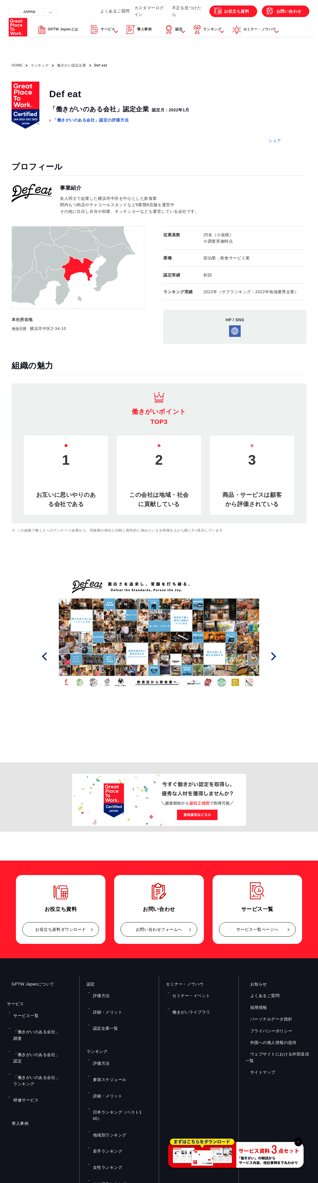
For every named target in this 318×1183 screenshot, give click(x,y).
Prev (52, 656)
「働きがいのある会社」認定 (35, 1028)
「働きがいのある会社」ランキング (41, 1037)
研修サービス (23, 1045)
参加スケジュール (106, 1044)
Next (275, 656)
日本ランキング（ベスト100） (117, 1061)
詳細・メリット (104, 1000)
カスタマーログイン (129, 23)
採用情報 (254, 1007)
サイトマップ (258, 1072)
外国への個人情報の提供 (269, 1042)
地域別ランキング (106, 1069)
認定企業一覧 (103, 1009)
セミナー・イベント (187, 992)
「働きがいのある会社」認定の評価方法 (91, 120)
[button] (120, 43)
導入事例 (15, 1064)
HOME (17, 65)
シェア (274, 140)
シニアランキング (106, 1095)
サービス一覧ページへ (257, 929)
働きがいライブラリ (187, 1000)
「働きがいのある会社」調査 (35, 1020)
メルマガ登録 (237, 1120)
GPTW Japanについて (28, 984)
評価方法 (99, 992)
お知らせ (254, 984)
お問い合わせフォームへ (159, 929)
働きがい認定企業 (71, 65)
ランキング (40, 65)
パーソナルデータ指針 (267, 1019)
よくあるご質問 (88, 23)
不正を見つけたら (172, 23)
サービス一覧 (23, 1011)
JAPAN (34, 11)
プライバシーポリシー (267, 1031)
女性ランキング (104, 1086)
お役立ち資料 (224, 23)
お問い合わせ (282, 23)
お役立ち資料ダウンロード (60, 929)
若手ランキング (104, 1078)
